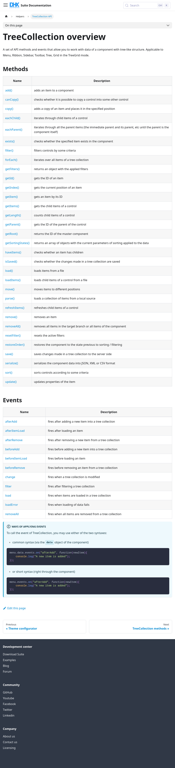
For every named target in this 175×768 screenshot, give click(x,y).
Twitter (7, 710)
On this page (13, 25)
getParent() (12, 224)
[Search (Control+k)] (146, 5)
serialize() (11, 363)
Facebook (9, 704)
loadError (11, 505)
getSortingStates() (17, 243)
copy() (9, 109)
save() (9, 354)
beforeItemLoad (16, 458)
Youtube (8, 698)
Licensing (9, 748)
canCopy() (12, 100)
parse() (10, 298)
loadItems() (13, 280)
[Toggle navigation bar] (5, 5)
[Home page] (6, 16)
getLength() (13, 215)
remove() (11, 317)
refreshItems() (14, 308)
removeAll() (13, 326)
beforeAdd (12, 449)
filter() (9, 150)
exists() (10, 141)
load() (9, 271)
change (10, 477)
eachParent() (13, 130)
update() (11, 382)
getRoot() (11, 234)
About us (9, 736)
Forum (7, 672)
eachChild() (12, 118)
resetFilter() (13, 335)
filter (8, 486)
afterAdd (11, 422)
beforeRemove (15, 468)
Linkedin (8, 715)
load (8, 495)
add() (8, 90)
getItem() (11, 197)
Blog (6, 666)
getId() (9, 178)
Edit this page (14, 608)
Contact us (10, 742)
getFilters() (12, 169)
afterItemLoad (15, 431)
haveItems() (13, 252)
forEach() (11, 160)
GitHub (7, 692)
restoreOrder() (15, 345)
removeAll (12, 514)
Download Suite (13, 654)
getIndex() (12, 188)
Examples (9, 660)
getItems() (12, 206)
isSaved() (11, 261)
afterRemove (13, 440)
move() (9, 289)
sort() (8, 373)
